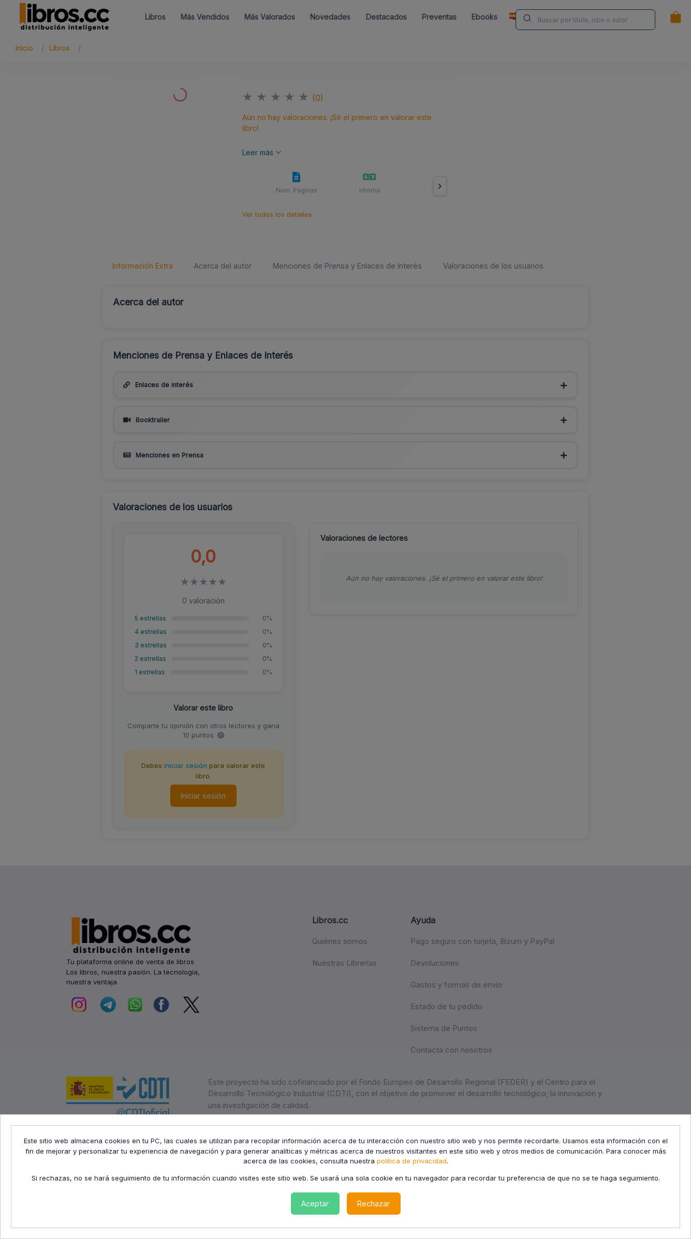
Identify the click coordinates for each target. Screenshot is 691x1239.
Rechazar (373, 1203)
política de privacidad (412, 1161)
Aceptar (315, 1203)
